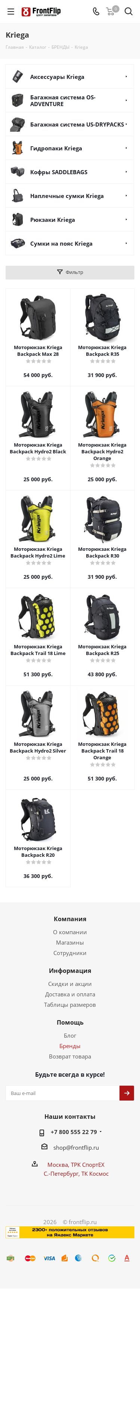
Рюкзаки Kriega (52, 219)
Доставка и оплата (70, 994)
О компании (70, 932)
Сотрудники (70, 953)
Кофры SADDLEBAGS (58, 172)
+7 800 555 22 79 (74, 1132)
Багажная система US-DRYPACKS (77, 124)
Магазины (70, 942)
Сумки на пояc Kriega (61, 243)
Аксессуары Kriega (57, 76)
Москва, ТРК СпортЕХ (76, 1164)
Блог (70, 1035)
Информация (70, 971)
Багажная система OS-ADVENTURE (63, 100)
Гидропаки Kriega (56, 148)
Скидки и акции (70, 983)
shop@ (62, 1147)
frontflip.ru (85, 1147)
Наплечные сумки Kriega (67, 195)
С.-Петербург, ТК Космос (76, 1173)
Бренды (70, 1046)
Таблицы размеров (70, 1004)
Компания (70, 919)
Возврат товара (70, 1056)
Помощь (70, 1022)
